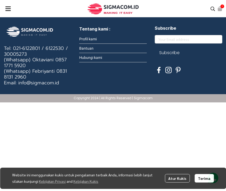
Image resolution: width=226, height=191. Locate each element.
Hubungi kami (90, 57)
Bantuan (86, 48)
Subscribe (169, 53)
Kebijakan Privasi (52, 181)
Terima (204, 178)
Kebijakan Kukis (85, 181)
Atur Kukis (177, 178)
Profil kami (88, 39)
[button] (212, 8)
